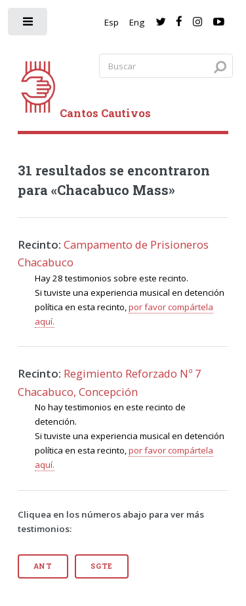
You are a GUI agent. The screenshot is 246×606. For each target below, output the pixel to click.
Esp (111, 22)
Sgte (102, 566)
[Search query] (166, 66)
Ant (42, 566)
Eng (136, 22)
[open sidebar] (28, 24)
